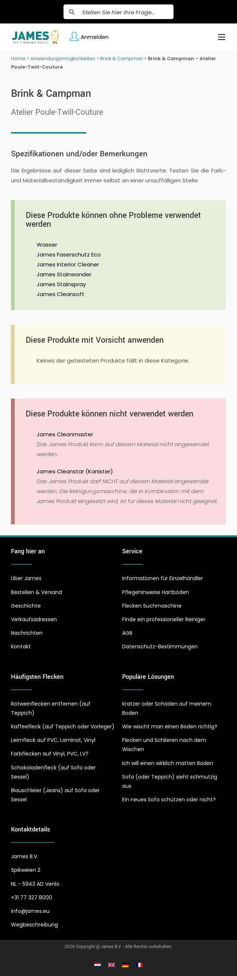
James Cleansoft (60, 294)
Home (18, 58)
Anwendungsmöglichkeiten (62, 58)
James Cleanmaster (65, 434)
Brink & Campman (121, 58)
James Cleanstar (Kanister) (75, 471)
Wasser (47, 244)
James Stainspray (61, 284)
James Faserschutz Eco (69, 254)
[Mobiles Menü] (218, 37)
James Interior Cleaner (68, 264)
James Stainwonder (64, 274)
